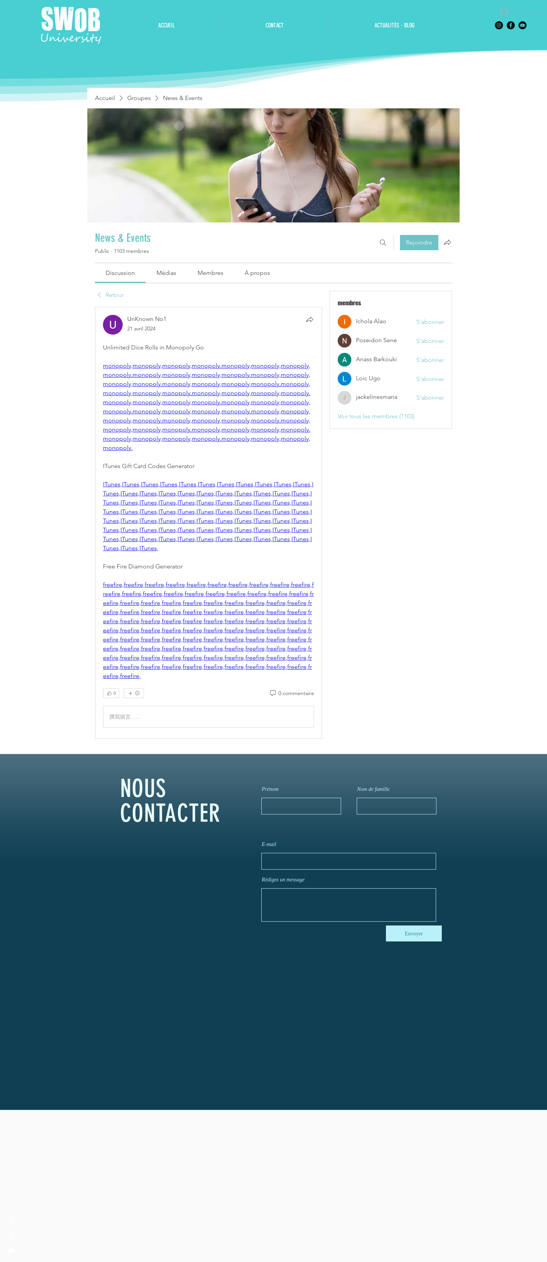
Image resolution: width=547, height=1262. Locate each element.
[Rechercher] (382, 242)
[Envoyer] (414, 933)
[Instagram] (499, 25)
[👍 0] (111, 693)
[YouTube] (522, 25)
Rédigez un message (283, 880)
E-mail (269, 844)
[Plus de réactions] (134, 693)
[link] (120, 272)
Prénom (270, 789)
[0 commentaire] (291, 693)
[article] (208, 523)
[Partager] (309, 319)
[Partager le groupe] (447, 242)
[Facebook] (511, 25)
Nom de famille (373, 789)
